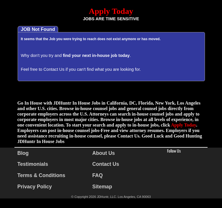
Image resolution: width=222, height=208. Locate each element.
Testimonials (32, 164)
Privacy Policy (34, 187)
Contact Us (53, 69)
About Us (103, 153)
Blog (23, 153)
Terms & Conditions (41, 175)
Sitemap (102, 187)
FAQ (97, 175)
